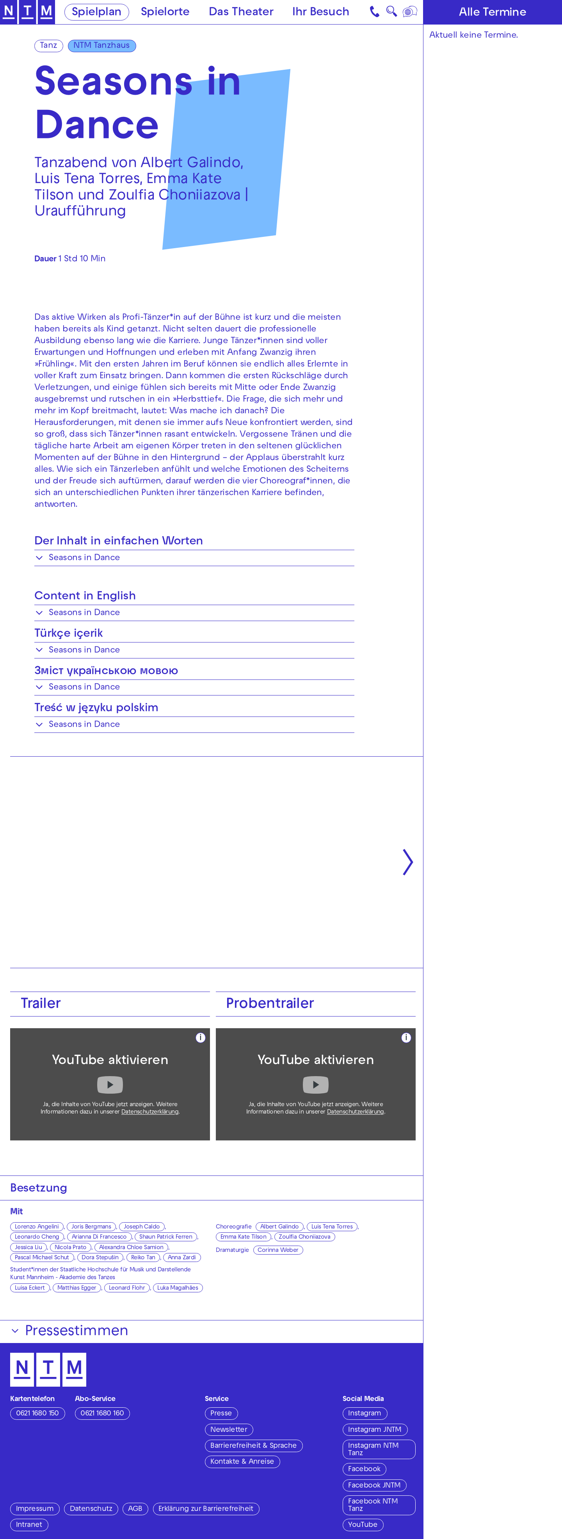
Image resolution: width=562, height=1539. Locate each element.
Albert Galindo (279, 1227)
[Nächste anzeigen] (408, 862)
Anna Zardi (182, 1258)
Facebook (364, 1469)
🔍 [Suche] (391, 14)
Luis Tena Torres (331, 1227)
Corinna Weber (278, 1250)
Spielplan (97, 12)
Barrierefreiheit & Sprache (253, 1446)
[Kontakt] (375, 12)
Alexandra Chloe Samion (131, 1248)
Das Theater (241, 12)
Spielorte (165, 12)
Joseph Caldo (142, 1227)
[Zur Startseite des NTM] (27, 12)
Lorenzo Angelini (37, 1227)
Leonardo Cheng (37, 1237)
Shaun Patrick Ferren (165, 1237)
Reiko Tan (143, 1258)
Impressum (35, 1509)
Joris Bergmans (91, 1227)
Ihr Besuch (320, 12)
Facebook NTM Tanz (373, 1505)
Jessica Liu (28, 1248)
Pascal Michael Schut (42, 1258)
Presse (221, 1413)
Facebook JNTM (374, 1486)
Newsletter (228, 1430)
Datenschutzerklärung (149, 1112)
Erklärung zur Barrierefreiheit (205, 1509)
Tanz (48, 46)
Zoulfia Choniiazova (304, 1237)
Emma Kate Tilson (243, 1237)
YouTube (362, 1525)
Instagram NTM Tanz (373, 1450)
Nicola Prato (71, 1248)
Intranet (29, 1525)
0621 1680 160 (102, 1413)
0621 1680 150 (37, 1413)
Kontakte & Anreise (242, 1462)
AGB (135, 1509)
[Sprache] (410, 12)
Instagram (364, 1413)
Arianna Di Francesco (99, 1237)
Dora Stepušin (100, 1258)
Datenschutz (91, 1509)
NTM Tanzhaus (101, 46)
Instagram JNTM (375, 1430)
